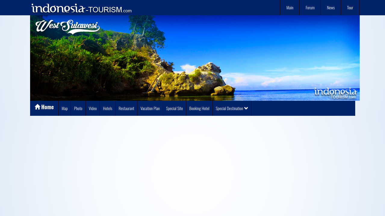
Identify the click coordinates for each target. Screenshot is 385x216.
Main (289, 7)
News (331, 7)
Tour (350, 7)
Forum (310, 7)
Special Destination (232, 108)
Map (65, 108)
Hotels (107, 108)
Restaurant (126, 108)
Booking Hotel (199, 108)
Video (93, 108)
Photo (78, 108)
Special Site (174, 108)
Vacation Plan (150, 108)
